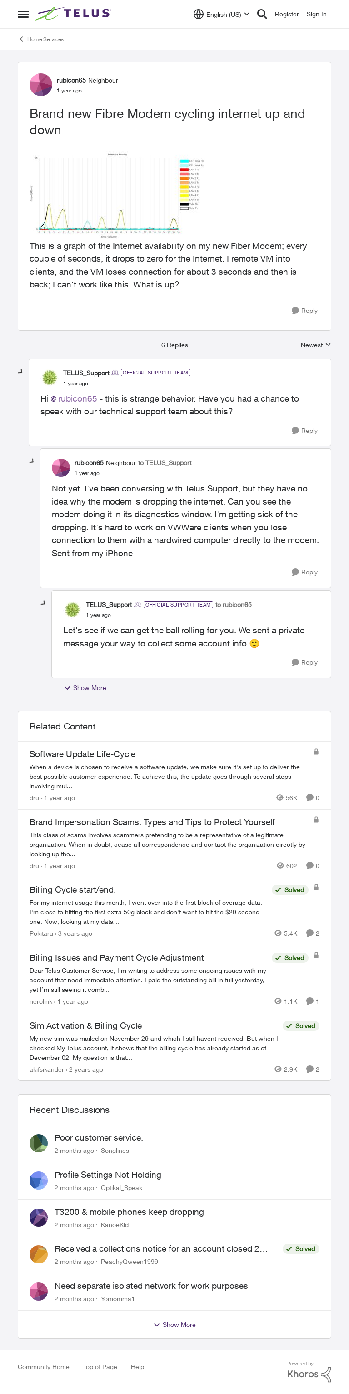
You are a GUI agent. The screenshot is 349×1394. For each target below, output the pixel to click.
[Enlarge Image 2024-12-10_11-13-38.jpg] (119, 193)
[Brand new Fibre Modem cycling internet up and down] (75, 383)
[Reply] (304, 311)
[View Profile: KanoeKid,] (39, 1218)
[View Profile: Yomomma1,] (39, 1291)
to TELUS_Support (164, 462)
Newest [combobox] (316, 345)
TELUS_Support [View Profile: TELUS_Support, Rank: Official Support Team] (86, 373)
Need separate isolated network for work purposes (151, 1286)
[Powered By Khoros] (309, 1372)
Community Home (44, 1366)
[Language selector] (221, 14)
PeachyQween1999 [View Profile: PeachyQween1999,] (129, 1261)
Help (137, 1366)
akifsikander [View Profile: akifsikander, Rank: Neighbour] (47, 1069)
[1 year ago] (58, 797)
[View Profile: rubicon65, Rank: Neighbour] (41, 84)
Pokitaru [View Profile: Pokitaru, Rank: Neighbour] (41, 933)
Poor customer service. (99, 1137)
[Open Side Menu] (23, 14)
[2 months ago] (74, 1150)
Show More (85, 688)
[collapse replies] (20, 371)
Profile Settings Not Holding (108, 1175)
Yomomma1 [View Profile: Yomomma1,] (118, 1298)
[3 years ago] (73, 933)
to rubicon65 (233, 604)
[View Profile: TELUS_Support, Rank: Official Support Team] (49, 378)
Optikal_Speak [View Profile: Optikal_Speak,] (121, 1187)
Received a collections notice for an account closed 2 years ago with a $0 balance (157, 1248)
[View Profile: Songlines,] (39, 1143)
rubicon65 (77, 398)
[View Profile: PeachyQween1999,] (39, 1254)
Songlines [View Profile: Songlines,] (115, 1150)
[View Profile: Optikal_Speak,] (39, 1180)
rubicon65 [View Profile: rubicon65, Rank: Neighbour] (71, 80)
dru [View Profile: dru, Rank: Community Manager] (34, 797)
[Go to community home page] (74, 14)
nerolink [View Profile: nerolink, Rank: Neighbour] (41, 1001)
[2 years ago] (84, 1068)
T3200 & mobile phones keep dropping (129, 1212)
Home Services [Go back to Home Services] (41, 39)
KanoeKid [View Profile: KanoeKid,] (115, 1224)
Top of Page (100, 1366)
